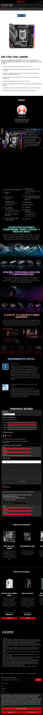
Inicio (2, 686)
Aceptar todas (32, 712)
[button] (2, 1)
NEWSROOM (3, 688)
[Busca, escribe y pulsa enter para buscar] (38, 1)
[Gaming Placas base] (9, 673)
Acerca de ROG (4, 683)
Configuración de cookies (21, 708)
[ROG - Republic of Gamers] (21, 2)
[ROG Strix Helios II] (28, 586)
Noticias (3, 691)
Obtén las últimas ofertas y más (8, 677)
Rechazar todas (11, 712)
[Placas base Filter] (20, 673)
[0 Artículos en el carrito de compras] (41, 1)
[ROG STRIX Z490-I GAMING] (9, 539)
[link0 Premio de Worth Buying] (21, 114)
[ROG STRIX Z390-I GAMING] (31, 673)
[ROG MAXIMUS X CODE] (28, 539)
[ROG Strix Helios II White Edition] (9, 586)
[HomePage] (2, 673)
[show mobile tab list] (21, 9)
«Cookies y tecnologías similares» (10, 705)
